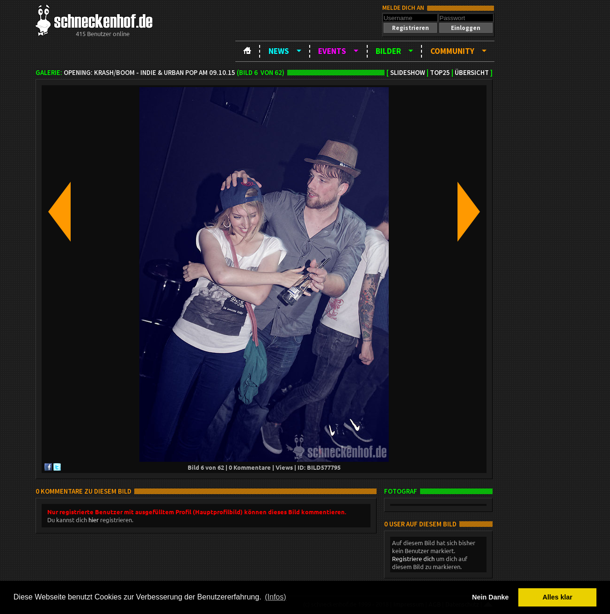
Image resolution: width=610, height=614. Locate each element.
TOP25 (440, 72)
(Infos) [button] (275, 597)
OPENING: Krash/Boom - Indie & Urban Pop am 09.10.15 (149, 72)
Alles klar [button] (558, 597)
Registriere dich (413, 558)
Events (332, 51)
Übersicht (472, 72)
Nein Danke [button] (490, 597)
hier (93, 520)
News (279, 51)
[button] (410, 28)
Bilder (388, 51)
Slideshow (407, 72)
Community (452, 51)
